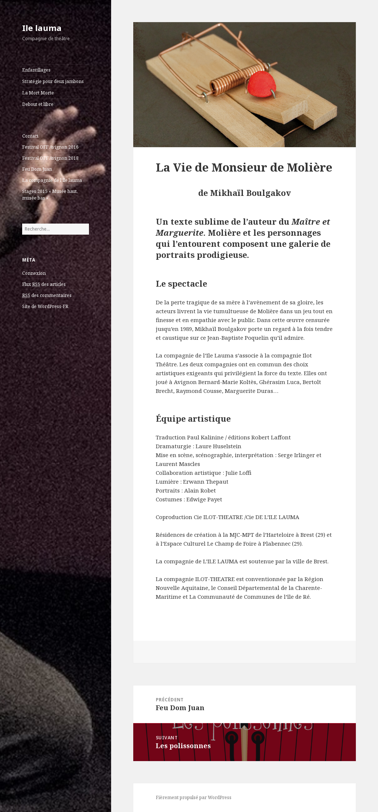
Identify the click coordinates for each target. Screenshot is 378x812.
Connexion (34, 273)
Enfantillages (36, 70)
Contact (30, 136)
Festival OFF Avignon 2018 (50, 158)
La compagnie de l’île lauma (52, 180)
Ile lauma (42, 27)
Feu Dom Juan (37, 169)
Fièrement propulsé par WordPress (193, 797)
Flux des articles (44, 284)
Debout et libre (38, 104)
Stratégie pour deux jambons (53, 81)
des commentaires (47, 295)
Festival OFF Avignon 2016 (50, 147)
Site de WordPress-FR (45, 306)
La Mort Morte (38, 93)
